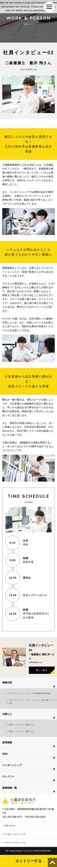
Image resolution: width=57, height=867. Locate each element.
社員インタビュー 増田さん (21, 725)
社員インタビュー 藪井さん (21, 731)
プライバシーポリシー (14, 843)
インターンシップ (12, 765)
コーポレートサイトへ (14, 834)
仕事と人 (7, 714)
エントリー (8, 776)
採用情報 (7, 742)
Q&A (5, 753)
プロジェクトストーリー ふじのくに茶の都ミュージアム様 (31, 701)
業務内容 (7, 682)
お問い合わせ (9, 826)
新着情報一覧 (9, 788)
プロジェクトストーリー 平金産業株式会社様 (29, 693)
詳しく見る (41, 670)
